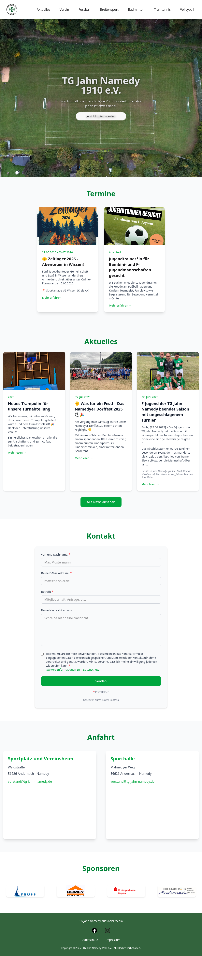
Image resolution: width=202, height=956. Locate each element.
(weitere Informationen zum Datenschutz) (73, 669)
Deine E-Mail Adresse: (56, 573)
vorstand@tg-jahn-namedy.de (30, 781)
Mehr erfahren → (53, 297)
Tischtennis (162, 9)
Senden (101, 681)
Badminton (136, 9)
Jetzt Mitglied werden (101, 116)
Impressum (113, 940)
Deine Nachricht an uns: (57, 610)
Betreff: (47, 592)
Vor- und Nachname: (55, 554)
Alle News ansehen (101, 502)
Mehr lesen (17, 453)
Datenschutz (89, 940)
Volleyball (187, 9)
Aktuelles (43, 9)
